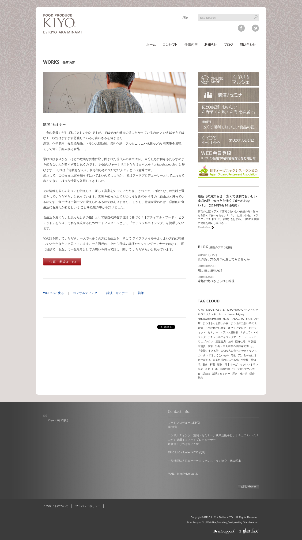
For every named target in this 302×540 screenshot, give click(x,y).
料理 (212, 364)
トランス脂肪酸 (229, 332)
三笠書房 (220, 341)
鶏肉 (200, 377)
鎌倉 (252, 373)
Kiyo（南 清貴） (59, 420)
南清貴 (202, 346)
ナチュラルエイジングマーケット (227, 337)
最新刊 (209, 368)
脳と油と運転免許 (210, 270)
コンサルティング (85, 293)
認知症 (206, 373)
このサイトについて (55, 506)
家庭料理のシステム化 (226, 359)
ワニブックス (205, 341)
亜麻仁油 (240, 341)
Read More (204, 227)
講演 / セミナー (221, 373)
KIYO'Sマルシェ (215, 309)
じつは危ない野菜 (215, 328)
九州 (230, 341)
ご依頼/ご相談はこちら (62, 262)
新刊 (219, 364)
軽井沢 (243, 373)
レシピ (252, 337)
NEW (226, 318)
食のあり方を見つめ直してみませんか (224, 259)
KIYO (201, 309)
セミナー (213, 332)
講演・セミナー (117, 293)
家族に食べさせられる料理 (216, 281)
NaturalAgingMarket (209, 318)
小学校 (245, 359)
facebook (241, 28)
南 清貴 (252, 341)
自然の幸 (225, 368)
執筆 (141, 293)
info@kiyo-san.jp (187, 473)
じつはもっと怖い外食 (215, 323)
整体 (205, 364)
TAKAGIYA (237, 318)
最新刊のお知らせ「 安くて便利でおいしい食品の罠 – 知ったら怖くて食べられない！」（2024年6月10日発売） (227, 201)
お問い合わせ (248, 486)
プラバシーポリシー (88, 506)
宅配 (233, 355)
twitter (255, 28)
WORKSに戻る (53, 293)
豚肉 (235, 373)
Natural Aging (236, 314)
